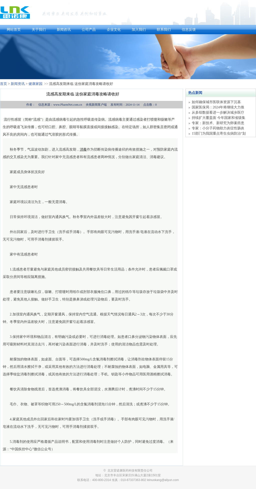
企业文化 (114, 29)
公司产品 (89, 29)
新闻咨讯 (64, 29)
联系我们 (164, 29)
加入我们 (139, 29)
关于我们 (39, 29)
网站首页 (14, 29)
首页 (3, 84)
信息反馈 (189, 29)
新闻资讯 (18, 84)
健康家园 (35, 84)
